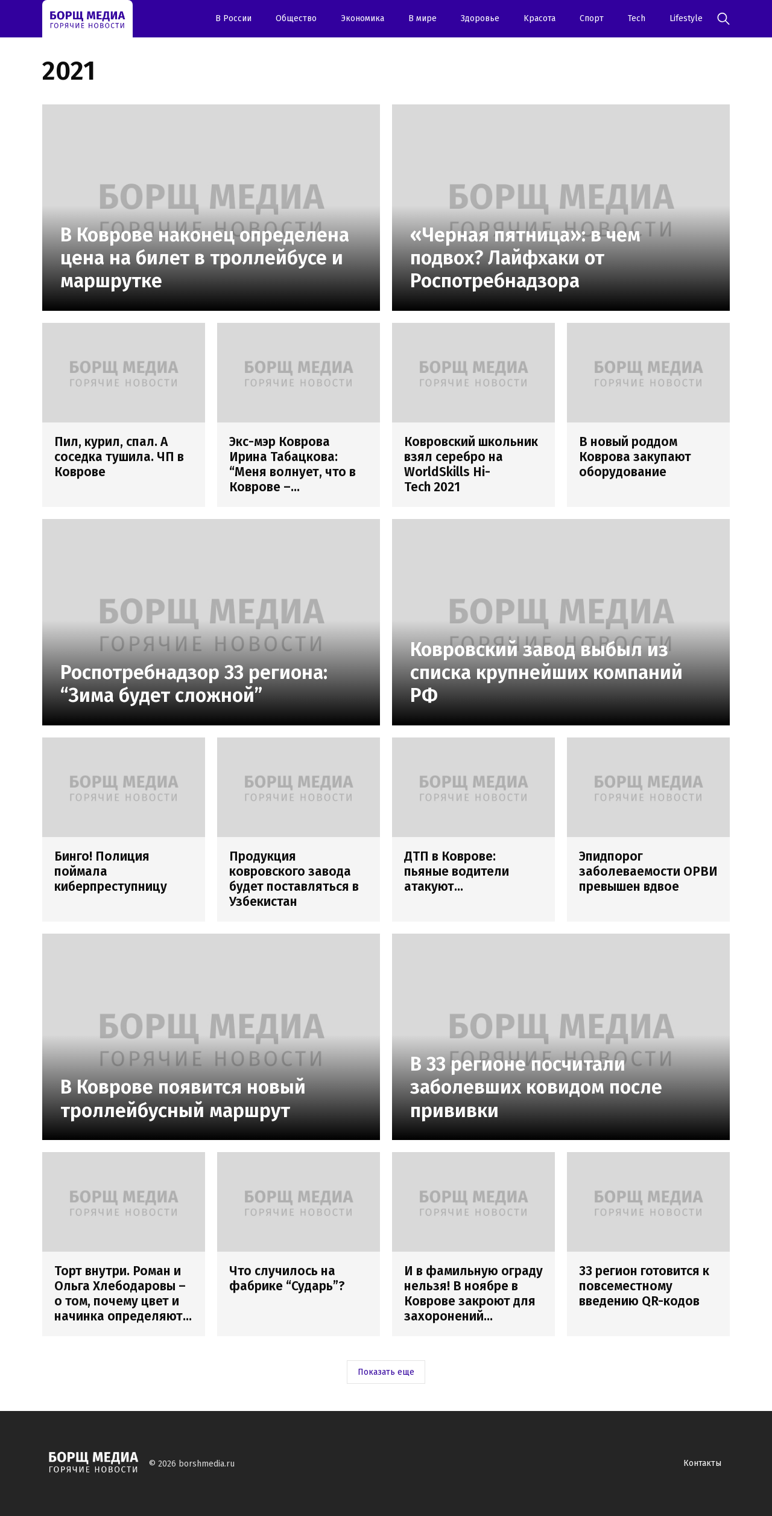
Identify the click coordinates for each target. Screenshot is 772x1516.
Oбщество (296, 18)
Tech (636, 18)
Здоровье (480, 18)
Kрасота (539, 18)
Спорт (592, 18)
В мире (422, 18)
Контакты (702, 1463)
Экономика (362, 18)
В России (233, 18)
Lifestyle (686, 18)
